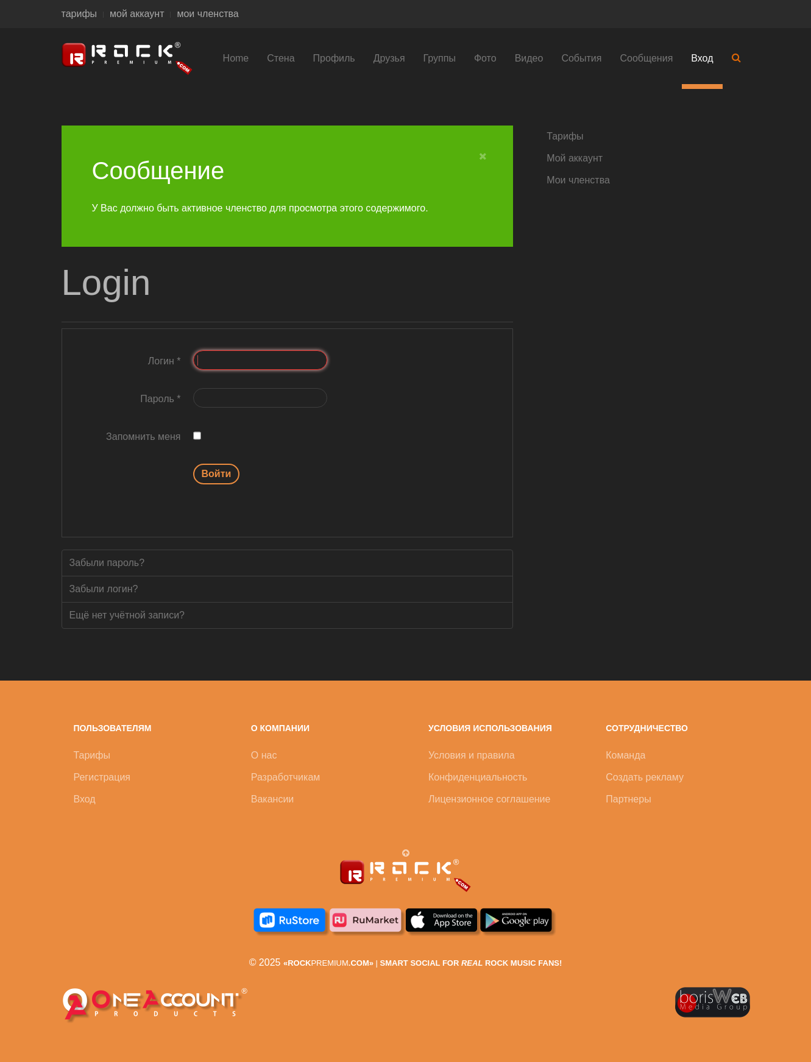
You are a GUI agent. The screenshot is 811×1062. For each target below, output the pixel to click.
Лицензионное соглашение (489, 799)
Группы (439, 58)
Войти (217, 474)
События (581, 58)
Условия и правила (471, 755)
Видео (529, 58)
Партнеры (628, 799)
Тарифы (565, 136)
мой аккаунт (137, 14)
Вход (702, 58)
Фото (485, 58)
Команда (625, 755)
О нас (264, 755)
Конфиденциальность (477, 777)
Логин (164, 361)
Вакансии (272, 799)
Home (236, 58)
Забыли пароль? (107, 563)
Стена (280, 58)
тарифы (79, 14)
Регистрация (102, 777)
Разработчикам (286, 777)
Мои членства (578, 180)
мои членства (207, 14)
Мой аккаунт (575, 158)
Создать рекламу (645, 777)
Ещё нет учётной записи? (127, 615)
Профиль (334, 58)
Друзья (389, 58)
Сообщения (646, 58)
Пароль (160, 399)
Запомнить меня (143, 436)
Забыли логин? (103, 589)
